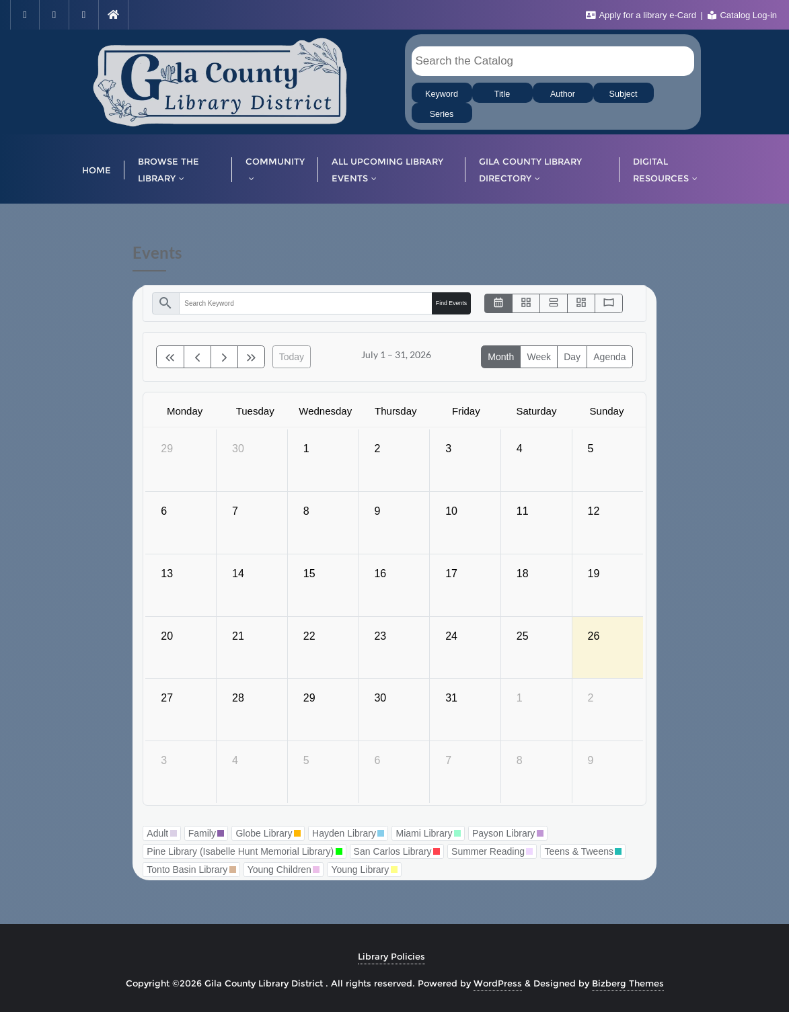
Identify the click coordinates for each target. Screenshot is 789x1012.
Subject (623, 94)
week (539, 356)
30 (238, 448)
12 (594, 511)
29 (167, 448)
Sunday (607, 411)
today (291, 356)
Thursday (396, 411)
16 (380, 573)
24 (451, 636)
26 (594, 636)
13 (167, 573)
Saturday (536, 411)
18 (523, 573)
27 (167, 698)
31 (451, 698)
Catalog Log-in (742, 15)
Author (562, 94)
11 (523, 511)
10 (451, 511)
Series (442, 114)
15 (309, 573)
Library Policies (391, 956)
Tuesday (255, 411)
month (501, 356)
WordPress (498, 983)
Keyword (441, 94)
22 (309, 636)
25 (523, 636)
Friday (466, 411)
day (572, 356)
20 (167, 636)
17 (451, 573)
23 (380, 636)
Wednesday (325, 411)
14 (238, 573)
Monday (184, 411)
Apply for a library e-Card (642, 15)
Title (502, 94)
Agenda (609, 356)
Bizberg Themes (628, 983)
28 (238, 698)
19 (594, 573)
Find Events (451, 303)
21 (238, 636)
